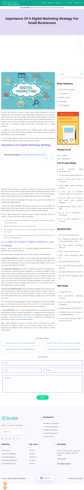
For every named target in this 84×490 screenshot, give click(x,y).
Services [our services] (57, 3)
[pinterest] (13, 438)
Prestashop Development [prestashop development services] (50, 433)
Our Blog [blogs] (32, 453)
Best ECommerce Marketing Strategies (71, 297)
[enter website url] (63, 370)
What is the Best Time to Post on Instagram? (71, 180)
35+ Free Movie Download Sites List (71, 175)
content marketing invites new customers (21, 317)
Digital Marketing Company (15, 112)
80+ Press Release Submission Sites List (71, 246)
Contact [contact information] (70, 3)
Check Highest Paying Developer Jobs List (71, 187)
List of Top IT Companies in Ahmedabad (71, 214)
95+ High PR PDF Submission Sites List (71, 277)
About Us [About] (50, 3)
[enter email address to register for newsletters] (13, 432)
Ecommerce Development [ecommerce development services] (50, 426)
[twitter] (9, 438)
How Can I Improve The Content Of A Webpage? (71, 303)
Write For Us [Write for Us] (33, 457)
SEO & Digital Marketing (67, 89)
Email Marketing (64, 105)
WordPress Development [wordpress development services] (50, 430)
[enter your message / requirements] (42, 383)
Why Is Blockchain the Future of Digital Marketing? (20, 349)
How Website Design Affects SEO (32, 155)
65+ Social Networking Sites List (69, 261)
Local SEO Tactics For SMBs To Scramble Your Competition (63, 343)
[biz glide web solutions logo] (10, 3)
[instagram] (17, 438)
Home (44, 3)
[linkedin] (6, 438)
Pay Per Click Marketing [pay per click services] (9, 453)
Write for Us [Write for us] (78, 3)
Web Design (63, 101)
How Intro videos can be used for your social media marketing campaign (71, 200)
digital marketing (17, 194)
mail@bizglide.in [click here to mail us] (62, 459)
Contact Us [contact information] (32, 460)
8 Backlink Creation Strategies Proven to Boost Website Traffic (47, 7)
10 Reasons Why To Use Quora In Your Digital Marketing (71, 313)
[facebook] (2, 438)
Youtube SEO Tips (65, 292)
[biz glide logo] (21, 418)
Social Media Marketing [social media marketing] (8, 457)
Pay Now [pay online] (45, 478)
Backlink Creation (64, 97)
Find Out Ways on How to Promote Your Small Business (63, 349)
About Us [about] (32, 450)
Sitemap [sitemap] (31, 463)
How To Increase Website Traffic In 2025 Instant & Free (71, 320)
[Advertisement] (28, 174)
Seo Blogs (24, 26)
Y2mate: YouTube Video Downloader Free (71, 170)
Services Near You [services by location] (48, 436)
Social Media (63, 93)
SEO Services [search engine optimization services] (6, 450)
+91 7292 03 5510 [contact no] (63, 464)
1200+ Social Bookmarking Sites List (71, 257)
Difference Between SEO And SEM (70, 308)
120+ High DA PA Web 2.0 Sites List (71, 272)
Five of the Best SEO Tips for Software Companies (20, 343)
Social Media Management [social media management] (9, 460)
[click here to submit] (22, 432)
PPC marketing (41, 304)
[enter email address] (21, 370)
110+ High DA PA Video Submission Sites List (71, 267)
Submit (42, 397)
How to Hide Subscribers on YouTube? (71, 220)
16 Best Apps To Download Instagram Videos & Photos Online (71, 193)
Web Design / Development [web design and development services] (51, 423)
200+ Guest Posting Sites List (68, 235)
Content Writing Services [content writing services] (9, 463)
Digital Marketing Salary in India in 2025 (71, 208)
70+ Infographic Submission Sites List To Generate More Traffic (71, 240)
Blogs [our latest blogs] (64, 3)
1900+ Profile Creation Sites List (69, 251)
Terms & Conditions (75, 478)
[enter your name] (42, 362)
